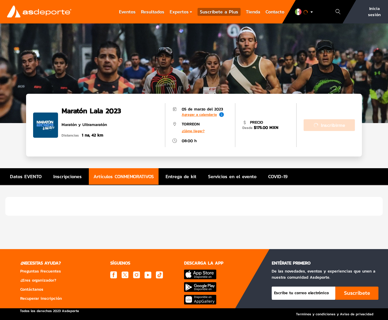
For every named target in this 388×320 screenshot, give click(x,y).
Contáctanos (31, 289)
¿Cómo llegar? (193, 131)
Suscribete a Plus (219, 11)
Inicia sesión (374, 12)
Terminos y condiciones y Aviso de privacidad (334, 314)
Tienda (253, 11)
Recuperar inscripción (41, 298)
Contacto (275, 11)
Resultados (152, 11)
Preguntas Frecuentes (40, 271)
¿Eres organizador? (38, 280)
